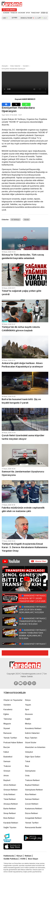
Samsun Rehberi (32, 799)
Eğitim (6, 714)
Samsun (6, 761)
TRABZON (13, 13)
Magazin (7, 723)
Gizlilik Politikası (10, 859)
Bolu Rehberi (9, 818)
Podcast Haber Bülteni (13, 742)
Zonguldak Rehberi (33, 818)
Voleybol (29, 752)
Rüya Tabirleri (31, 738)
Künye (19, 856)
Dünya (28, 700)
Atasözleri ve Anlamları (35, 747)
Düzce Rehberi (31, 813)
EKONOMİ (21, 13)
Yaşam (28, 705)
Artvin (6, 775)
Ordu (27, 775)
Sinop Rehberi (9, 813)
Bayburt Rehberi (32, 785)
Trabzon (7, 766)
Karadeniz (7, 709)
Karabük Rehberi (10, 823)
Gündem (26, 66)
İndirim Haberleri (32, 733)
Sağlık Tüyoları (9, 827)
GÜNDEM (6, 13)
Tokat (27, 761)
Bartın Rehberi (9, 808)
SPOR (28, 13)
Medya (28, 723)
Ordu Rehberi (9, 794)
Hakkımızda (8, 856)
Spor (27, 709)
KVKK (23, 859)
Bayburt (6, 780)
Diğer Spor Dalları (32, 756)
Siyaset (6, 728)
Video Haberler (15, 66)
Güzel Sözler (30, 742)
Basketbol (7, 756)
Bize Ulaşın (33, 859)
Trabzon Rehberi (32, 780)
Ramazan (7, 733)
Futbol (6, 752)
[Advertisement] (22, 42)
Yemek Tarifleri (10, 738)
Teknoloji (7, 719)
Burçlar (6, 747)
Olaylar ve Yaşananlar (13, 700)
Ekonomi (29, 714)
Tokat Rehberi (9, 799)
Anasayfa (5, 66)
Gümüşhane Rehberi (34, 790)
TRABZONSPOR (36, 13)
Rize (27, 766)
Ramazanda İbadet (33, 827)
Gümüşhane (30, 771)
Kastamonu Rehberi (33, 808)
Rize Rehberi (30, 794)
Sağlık (27, 719)
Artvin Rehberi (9, 785)
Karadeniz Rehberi (33, 728)
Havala (26, 219)
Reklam (28, 856)
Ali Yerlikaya (15, 219)
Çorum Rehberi (31, 804)
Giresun (6, 771)
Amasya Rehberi (10, 804)
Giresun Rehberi (10, 790)
